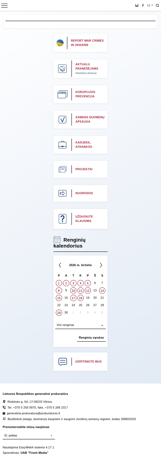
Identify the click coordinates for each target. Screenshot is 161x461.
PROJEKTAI (83, 169)
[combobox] (80, 325)
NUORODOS (84, 193)
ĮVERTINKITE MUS (88, 361)
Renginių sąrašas (91, 337)
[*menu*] (4, 5)
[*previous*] (60, 265)
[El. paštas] (25, 435)
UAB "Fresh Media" (34, 452)
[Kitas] (101, 265)
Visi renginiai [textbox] (65, 325)
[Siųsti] (51, 435)
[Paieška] (157, 5)
